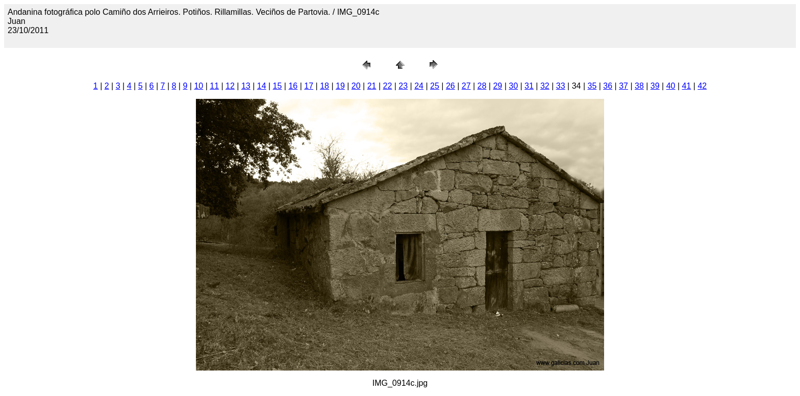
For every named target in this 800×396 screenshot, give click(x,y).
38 (639, 86)
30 (513, 86)
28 (482, 86)
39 (655, 86)
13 (246, 86)
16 (292, 86)
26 (450, 86)
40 (671, 86)
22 (387, 86)
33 (560, 86)
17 (308, 86)
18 (324, 86)
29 (497, 86)
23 (403, 86)
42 (702, 86)
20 (356, 86)
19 (340, 86)
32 (544, 86)
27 (466, 86)
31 (529, 86)
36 (607, 86)
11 (214, 86)
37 (623, 86)
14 (261, 86)
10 (198, 86)
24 (418, 86)
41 (686, 86)
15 (277, 86)
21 (372, 86)
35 (591, 86)
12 (230, 86)
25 (434, 86)
